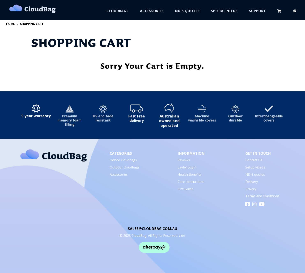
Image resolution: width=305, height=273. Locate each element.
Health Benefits (189, 174)
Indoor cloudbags (123, 160)
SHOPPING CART (32, 24)
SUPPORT (257, 11)
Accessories (119, 174)
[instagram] (254, 205)
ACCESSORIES (152, 11)
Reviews (184, 160)
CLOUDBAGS (117, 11)
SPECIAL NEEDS (224, 11)
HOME (10, 24)
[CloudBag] (53, 157)
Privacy (250, 189)
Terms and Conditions (262, 196)
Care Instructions (191, 181)
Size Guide (185, 189)
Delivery (251, 181)
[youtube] (262, 205)
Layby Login (187, 167)
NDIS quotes (255, 174)
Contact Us (253, 160)
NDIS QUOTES (187, 11)
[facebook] (247, 205)
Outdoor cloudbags (125, 167)
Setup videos (255, 167)
